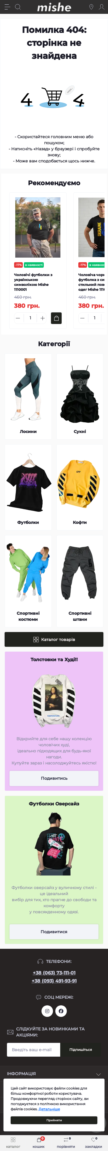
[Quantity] (30, 318)
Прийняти (54, 1120)
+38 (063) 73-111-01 (54, 973)
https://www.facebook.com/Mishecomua (61, 1011)
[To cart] (56, 318)
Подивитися (54, 931)
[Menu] (7, 7)
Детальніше (49, 1109)
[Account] (102, 7)
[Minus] (18, 318)
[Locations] (91, 7)
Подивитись (54, 778)
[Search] (18, 7)
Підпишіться (80, 1049)
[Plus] (42, 318)
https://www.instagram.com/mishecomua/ (47, 1011)
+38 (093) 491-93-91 (54, 981)
